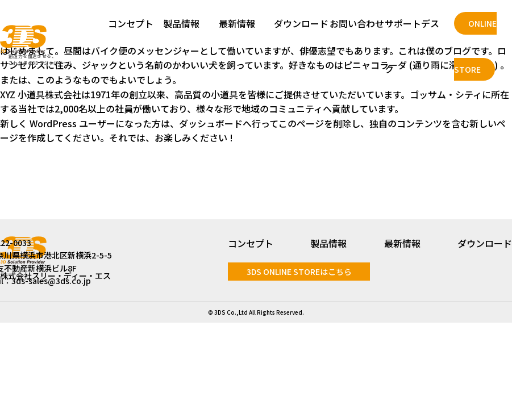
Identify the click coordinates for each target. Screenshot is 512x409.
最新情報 (237, 23)
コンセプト (130, 23)
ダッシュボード (211, 123)
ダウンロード (301, 23)
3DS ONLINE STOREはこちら (299, 271)
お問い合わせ (357, 23)
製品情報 (181, 23)
